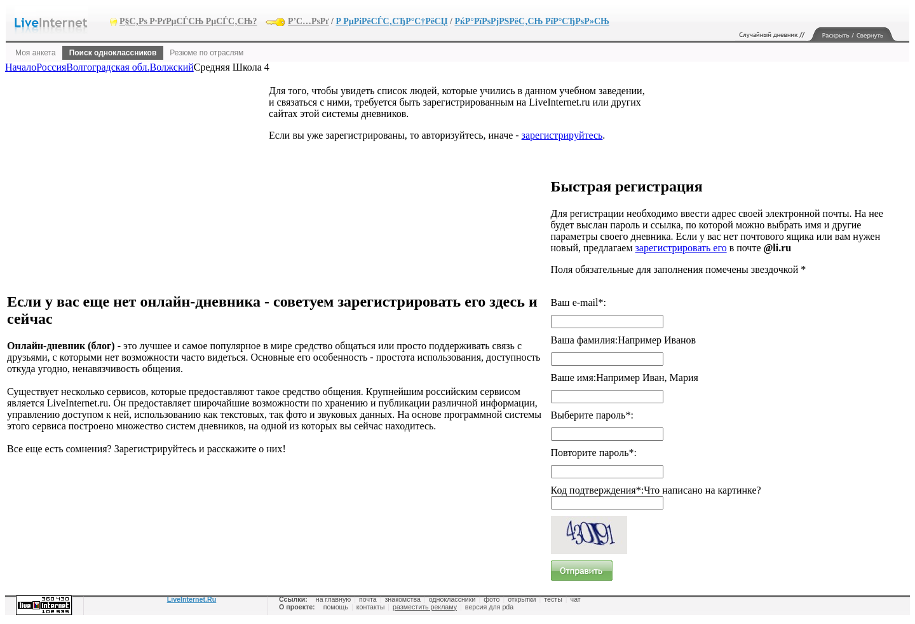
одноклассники (452, 599)
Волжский (172, 67)
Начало (20, 67)
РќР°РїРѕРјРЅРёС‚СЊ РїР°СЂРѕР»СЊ (531, 21)
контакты (370, 607)
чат (576, 599)
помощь (335, 607)
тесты (553, 599)
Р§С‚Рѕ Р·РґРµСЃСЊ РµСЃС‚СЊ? (188, 21)
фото (491, 599)
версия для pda (489, 607)
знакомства (402, 599)
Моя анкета (35, 52)
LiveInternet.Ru (192, 599)
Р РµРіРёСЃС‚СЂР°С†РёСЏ (391, 21)
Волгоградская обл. (107, 67)
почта (368, 599)
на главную (333, 599)
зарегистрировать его (681, 247)
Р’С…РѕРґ (308, 21)
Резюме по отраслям (206, 52)
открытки (522, 599)
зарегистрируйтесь (562, 135)
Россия (51, 67)
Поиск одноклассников (113, 52)
